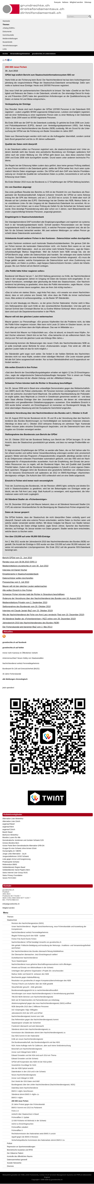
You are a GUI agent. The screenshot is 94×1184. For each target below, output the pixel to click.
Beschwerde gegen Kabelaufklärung (25, 977)
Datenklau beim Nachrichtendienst (25, 1088)
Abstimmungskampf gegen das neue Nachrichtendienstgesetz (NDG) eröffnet (41, 1003)
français (57, 2)
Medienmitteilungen (10, 39)
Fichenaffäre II (17, 1130)
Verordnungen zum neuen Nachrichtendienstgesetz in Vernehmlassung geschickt (43, 994)
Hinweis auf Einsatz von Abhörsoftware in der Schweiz (32, 968)
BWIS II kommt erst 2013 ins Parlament (27, 1108)
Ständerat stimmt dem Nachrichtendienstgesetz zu (31, 1029)
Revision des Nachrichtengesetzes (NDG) (28, 923)
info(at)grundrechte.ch (10, 904)
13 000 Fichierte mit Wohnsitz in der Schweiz (29, 1121)
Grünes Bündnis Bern (10, 843)
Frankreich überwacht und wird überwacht (28, 1026)
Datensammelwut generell (17, 1160)
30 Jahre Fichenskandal (11, 674)
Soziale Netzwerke (14, 1163)
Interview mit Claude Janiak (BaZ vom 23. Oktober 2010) (27, 610)
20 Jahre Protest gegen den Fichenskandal (28, 1104)
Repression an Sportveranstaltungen (21, 1147)
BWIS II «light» (17, 1098)
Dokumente (7, 32)
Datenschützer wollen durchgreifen (17, 578)
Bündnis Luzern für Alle (11, 837)
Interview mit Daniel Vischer (14, 570)
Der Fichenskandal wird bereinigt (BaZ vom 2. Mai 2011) (27, 627)
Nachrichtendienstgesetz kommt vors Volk (28, 1016)
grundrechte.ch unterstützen (44, 54)
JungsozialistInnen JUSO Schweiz (15, 856)
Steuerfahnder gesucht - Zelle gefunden (27, 987)
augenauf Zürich (8, 829)
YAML (23, 1175)
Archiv (5, 54)
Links (5, 49)
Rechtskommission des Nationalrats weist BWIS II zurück (34, 1134)
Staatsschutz (12, 920)
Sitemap (87, 2)
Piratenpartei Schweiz (10, 862)
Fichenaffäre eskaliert (20, 1127)
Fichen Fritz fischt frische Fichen (24, 939)
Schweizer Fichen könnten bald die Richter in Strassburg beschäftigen (33, 594)
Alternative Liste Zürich (11, 821)
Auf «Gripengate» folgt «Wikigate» (25, 1010)
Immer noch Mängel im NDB (22, 1078)
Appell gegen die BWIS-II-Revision (25, 1137)
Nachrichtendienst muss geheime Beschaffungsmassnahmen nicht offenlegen (41, 964)
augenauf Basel (8, 824)
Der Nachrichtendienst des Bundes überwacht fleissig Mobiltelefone (38, 951)
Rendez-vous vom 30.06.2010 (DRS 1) (19, 562)
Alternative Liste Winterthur (12, 819)
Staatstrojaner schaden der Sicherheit (26, 1023)
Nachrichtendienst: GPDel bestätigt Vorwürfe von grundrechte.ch (36, 942)
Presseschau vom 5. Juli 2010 (15, 582)
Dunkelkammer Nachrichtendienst (25, 958)
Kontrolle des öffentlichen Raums (19, 1156)
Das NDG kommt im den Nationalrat (25, 1036)
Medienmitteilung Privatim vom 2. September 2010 (24, 602)
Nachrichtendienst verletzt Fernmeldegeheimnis (20, 663)
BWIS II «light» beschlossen (22, 1091)
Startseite (6, 21)
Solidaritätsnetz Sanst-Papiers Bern (16, 870)
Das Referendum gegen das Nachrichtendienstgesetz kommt (35, 1020)
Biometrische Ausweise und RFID (20, 1150)
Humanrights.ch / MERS (11, 851)
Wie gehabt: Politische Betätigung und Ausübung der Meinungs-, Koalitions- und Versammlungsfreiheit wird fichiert (51, 946)
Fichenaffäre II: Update (20, 1117)
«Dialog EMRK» (9, 28)
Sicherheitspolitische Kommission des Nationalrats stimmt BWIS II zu (38, 1140)
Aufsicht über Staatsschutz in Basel (25, 1114)
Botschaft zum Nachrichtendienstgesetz (27, 1049)
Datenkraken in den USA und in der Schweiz (29, 1072)
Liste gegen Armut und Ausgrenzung (16, 859)
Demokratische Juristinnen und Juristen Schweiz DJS (23, 840)
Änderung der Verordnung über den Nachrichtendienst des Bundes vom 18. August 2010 (41, 598)
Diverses (10, 1166)
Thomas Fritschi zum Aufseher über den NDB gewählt (32, 984)
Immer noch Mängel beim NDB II (24, 1052)
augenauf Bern (8, 827)
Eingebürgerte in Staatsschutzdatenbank (20, 574)
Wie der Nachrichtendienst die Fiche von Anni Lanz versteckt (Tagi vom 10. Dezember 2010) (43, 614)
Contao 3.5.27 (44, 1175)
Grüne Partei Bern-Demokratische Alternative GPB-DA (23, 846)
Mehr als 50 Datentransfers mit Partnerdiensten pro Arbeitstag (35, 1000)
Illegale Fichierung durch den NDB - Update (28, 936)
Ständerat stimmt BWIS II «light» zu (25, 1094)
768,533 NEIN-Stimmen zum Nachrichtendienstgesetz (32, 997)
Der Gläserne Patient (15, 1153)
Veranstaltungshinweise (20, 54)
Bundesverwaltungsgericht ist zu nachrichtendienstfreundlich (35, 990)
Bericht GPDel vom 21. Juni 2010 (17, 558)
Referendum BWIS (9, 864)
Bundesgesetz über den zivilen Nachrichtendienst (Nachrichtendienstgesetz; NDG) (43, 1085)
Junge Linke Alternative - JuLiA (14, 854)
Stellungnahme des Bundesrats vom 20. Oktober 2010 (26, 606)
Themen (6, 25)
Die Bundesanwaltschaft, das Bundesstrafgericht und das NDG (36, 1042)
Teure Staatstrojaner (19, 961)
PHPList (80, 1175)
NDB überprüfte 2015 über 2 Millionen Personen (30, 1007)
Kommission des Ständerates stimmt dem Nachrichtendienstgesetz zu (38, 1033)
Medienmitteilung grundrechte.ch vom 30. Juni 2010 (25, 566)
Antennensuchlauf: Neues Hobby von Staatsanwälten (23, 658)
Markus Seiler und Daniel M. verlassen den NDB (30, 974)
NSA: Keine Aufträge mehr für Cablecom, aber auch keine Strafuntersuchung (41, 1046)
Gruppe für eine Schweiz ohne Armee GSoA (19, 848)
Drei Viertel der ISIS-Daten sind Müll (25, 1081)
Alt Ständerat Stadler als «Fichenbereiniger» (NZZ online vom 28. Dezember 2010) (39, 619)
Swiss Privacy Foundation (12, 875)
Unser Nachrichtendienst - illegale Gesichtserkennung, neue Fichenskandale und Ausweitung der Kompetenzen (49, 927)
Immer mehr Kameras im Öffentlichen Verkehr (20, 653)
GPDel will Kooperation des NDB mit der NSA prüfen (32, 1062)
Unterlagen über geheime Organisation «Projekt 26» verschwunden (37, 971)
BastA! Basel (7, 832)
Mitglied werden (76, 2)
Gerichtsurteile (8, 35)
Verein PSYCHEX (9, 878)
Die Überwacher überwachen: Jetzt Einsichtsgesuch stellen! (35, 955)
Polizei (9, 1143)
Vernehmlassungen (10, 46)
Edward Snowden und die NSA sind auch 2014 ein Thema (34, 1055)
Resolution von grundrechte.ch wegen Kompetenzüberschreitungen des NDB (41, 981)
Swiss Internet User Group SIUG (15, 873)
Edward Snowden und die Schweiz (25, 1059)
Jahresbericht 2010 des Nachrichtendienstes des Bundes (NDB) (30, 623)
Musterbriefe (7, 42)
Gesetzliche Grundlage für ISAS (24, 1065)
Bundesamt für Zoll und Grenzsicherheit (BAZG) (20, 669)
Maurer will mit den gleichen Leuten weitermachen (24, 586)
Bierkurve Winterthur (10, 835)
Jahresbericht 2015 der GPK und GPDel (27, 1013)
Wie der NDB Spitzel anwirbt (23, 1068)
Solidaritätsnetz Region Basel (13, 867)
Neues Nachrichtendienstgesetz (24, 1075)
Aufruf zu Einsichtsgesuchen (23, 1124)
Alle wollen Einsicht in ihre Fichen (17, 590)
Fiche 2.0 (15, 1111)
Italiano (65, 2)
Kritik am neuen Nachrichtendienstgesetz (27, 1039)
